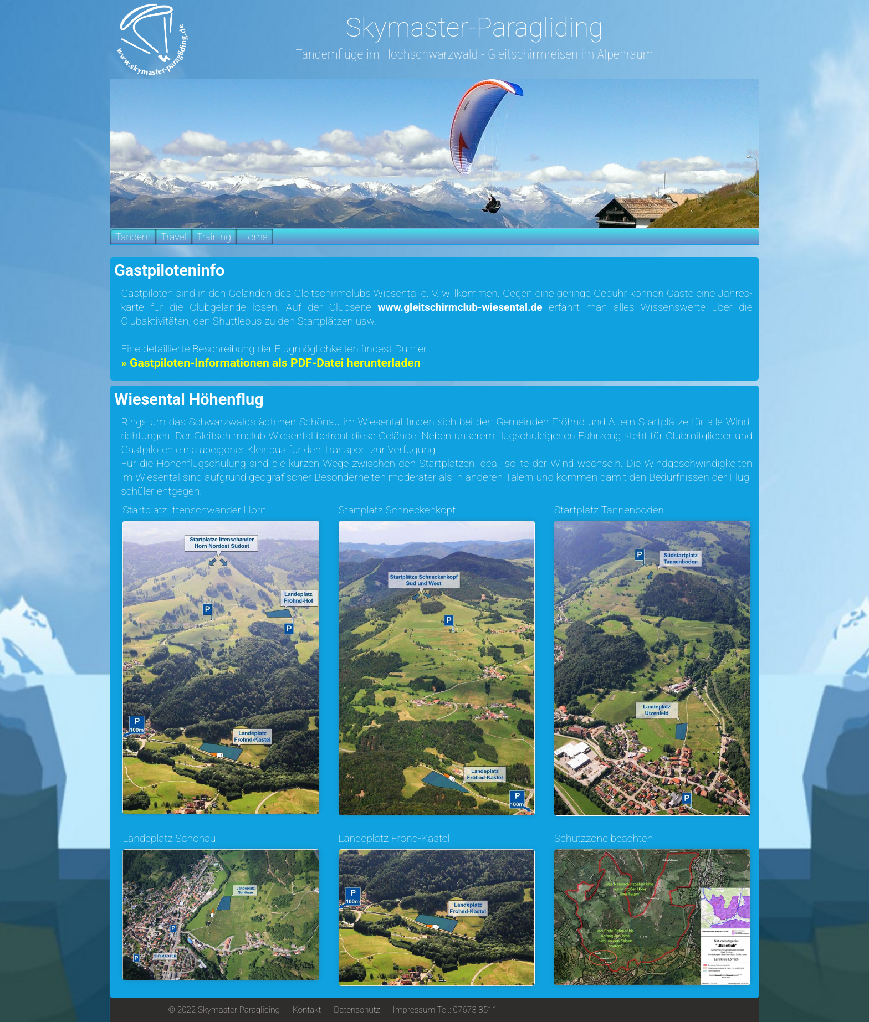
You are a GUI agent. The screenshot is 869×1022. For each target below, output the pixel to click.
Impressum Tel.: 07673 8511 (445, 1010)
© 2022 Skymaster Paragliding (224, 1010)
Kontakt (307, 1010)
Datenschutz (357, 1010)
